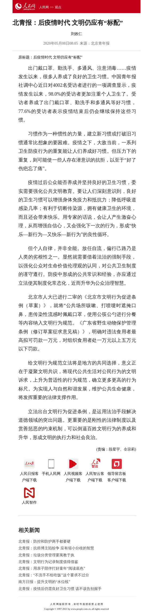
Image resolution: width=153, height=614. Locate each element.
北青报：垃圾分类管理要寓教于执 (46, 555)
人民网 (44, 7)
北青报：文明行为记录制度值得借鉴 (48, 562)
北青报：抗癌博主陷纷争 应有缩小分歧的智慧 (56, 548)
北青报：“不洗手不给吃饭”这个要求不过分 (53, 575)
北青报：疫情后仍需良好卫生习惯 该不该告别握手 (60, 589)
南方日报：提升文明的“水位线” (44, 582)
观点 (58, 7)
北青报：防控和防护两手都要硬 (44, 541)
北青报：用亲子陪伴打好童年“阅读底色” (51, 568)
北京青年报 (100, 43)
